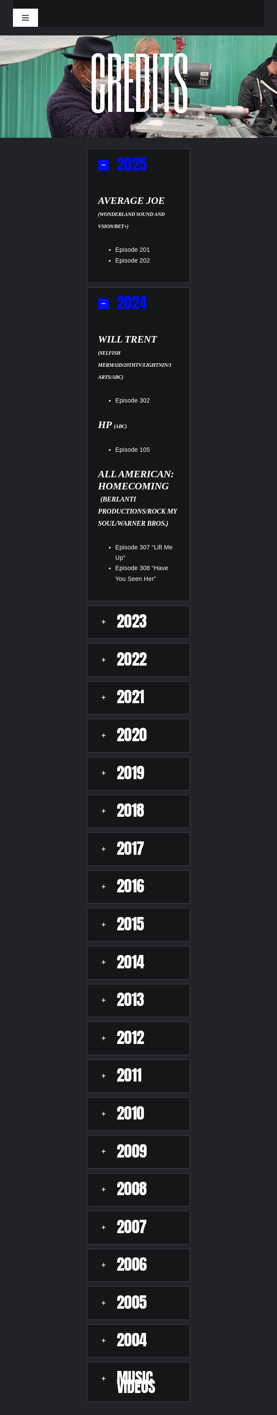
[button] (138, 165)
